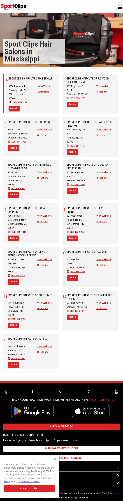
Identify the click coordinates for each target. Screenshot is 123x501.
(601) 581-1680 (77, 186)
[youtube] (117, 392)
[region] (29, 476)
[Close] (55, 459)
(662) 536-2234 (18, 320)
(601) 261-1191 (77, 147)
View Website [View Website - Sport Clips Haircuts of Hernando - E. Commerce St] (44, 173)
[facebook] (34, 392)
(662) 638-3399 (77, 273)
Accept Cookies (29, 488)
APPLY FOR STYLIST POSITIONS (61, 448)
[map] (62, 392)
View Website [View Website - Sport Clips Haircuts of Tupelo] (44, 348)
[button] (120, 9)
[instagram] (89, 392)
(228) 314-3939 (18, 143)
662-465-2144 (77, 312)
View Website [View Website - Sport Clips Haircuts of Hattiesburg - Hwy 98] (103, 131)
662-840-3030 (18, 360)
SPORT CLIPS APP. (101, 399)
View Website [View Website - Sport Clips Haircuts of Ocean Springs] (44, 217)
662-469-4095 (18, 190)
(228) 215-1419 (18, 233)
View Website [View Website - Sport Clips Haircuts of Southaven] (44, 304)
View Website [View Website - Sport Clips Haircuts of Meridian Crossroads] (103, 173)
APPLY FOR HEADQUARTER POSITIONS (61, 457)
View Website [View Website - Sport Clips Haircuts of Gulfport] (44, 131)
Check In (14, 110)
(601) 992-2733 (77, 99)
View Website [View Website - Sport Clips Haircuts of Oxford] (103, 261)
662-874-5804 (18, 277)
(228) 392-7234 (19, 103)
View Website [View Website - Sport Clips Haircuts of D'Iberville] (45, 87)
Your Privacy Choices (29, 481)
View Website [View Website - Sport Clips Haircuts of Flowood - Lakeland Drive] (103, 87)
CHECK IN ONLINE (61, 426)
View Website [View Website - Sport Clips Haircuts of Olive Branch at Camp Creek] (44, 261)
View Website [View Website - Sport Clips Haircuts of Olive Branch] (103, 217)
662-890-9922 (77, 233)
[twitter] (6, 392)
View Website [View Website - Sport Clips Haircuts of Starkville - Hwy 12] (103, 304)
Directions (43, 93)
